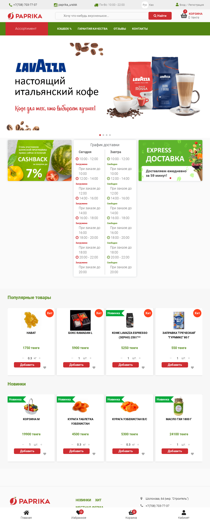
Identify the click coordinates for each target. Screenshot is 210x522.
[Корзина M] (31, 406)
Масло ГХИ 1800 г (179, 419)
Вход (180, 4)
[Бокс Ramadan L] (80, 320)
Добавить (27, 365)
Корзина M (31, 419)
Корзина (131, 514)
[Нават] (31, 320)
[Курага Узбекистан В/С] (129, 406)
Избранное (78, 514)
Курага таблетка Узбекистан (80, 421)
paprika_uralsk (65, 4)
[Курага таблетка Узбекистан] (80, 406)
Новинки (83, 500)
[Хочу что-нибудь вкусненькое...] (103, 16)
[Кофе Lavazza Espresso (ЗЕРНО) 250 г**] (129, 320)
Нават (31, 332)
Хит (98, 500)
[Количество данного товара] (30, 358)
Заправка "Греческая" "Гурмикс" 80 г (178, 335)
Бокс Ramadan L (80, 332)
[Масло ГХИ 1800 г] (178, 406)
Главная (26, 514)
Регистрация (196, 4)
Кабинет (183, 514)
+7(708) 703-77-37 (23, 4)
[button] (100, 135)
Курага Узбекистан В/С (129, 419)
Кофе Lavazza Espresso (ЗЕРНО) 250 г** (129, 335)
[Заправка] (178, 320)
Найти (160, 16)
